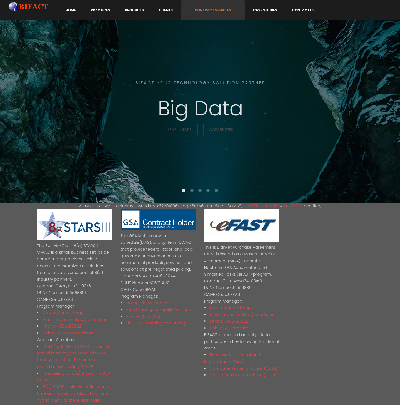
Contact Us (303, 10)
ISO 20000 (293, 206)
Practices (100, 10)
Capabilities (221, 129)
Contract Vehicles (213, 10)
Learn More (180, 129)
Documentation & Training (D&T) (242, 375)
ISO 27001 (270, 206)
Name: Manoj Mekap (63, 313)
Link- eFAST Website (229, 328)
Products (134, 10)
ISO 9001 (251, 206)
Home (71, 10)
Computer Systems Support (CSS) (244, 368)
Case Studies (265, 10)
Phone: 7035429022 (62, 326)
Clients (166, 10)
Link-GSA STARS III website (68, 333)
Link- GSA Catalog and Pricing (156, 323)
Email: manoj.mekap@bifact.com (76, 319)
